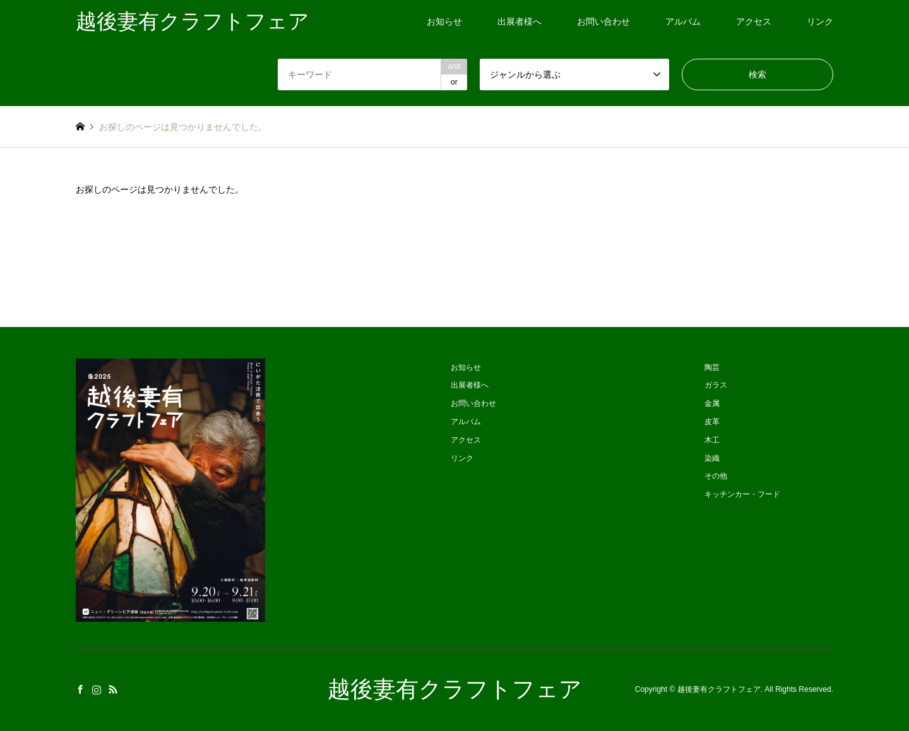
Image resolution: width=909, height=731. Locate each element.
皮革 (712, 421)
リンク (820, 21)
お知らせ (444, 21)
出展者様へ (519, 21)
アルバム (683, 21)
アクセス (753, 21)
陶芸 (712, 367)
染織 (712, 458)
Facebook (80, 689)
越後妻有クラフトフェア (455, 689)
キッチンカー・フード (742, 494)
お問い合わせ (603, 21)
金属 (712, 403)
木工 (712, 440)
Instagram (96, 689)
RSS (113, 689)
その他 (715, 476)
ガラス (715, 385)
